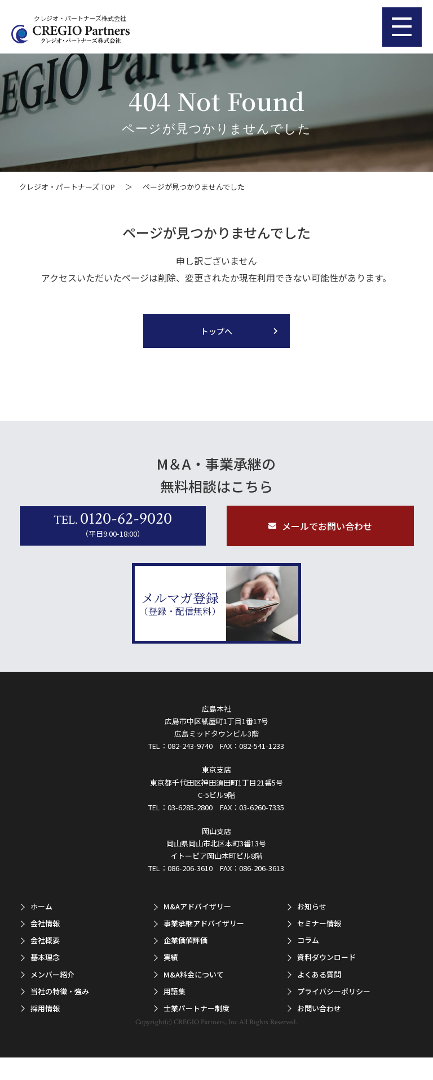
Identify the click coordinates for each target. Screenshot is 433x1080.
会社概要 (45, 940)
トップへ (216, 331)
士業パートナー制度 (196, 1008)
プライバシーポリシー (333, 990)
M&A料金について (194, 974)
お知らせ (311, 906)
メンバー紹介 (52, 974)
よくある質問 (319, 974)
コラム (308, 940)
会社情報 (45, 923)
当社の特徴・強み (59, 990)
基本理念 (45, 957)
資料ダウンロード (326, 957)
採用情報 (45, 1008)
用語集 (174, 990)
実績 (171, 957)
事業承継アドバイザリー (204, 923)
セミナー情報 (319, 923)
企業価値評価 (185, 940)
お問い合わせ (319, 1008)
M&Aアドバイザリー (197, 906)
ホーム (41, 906)
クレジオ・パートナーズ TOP (67, 186)
